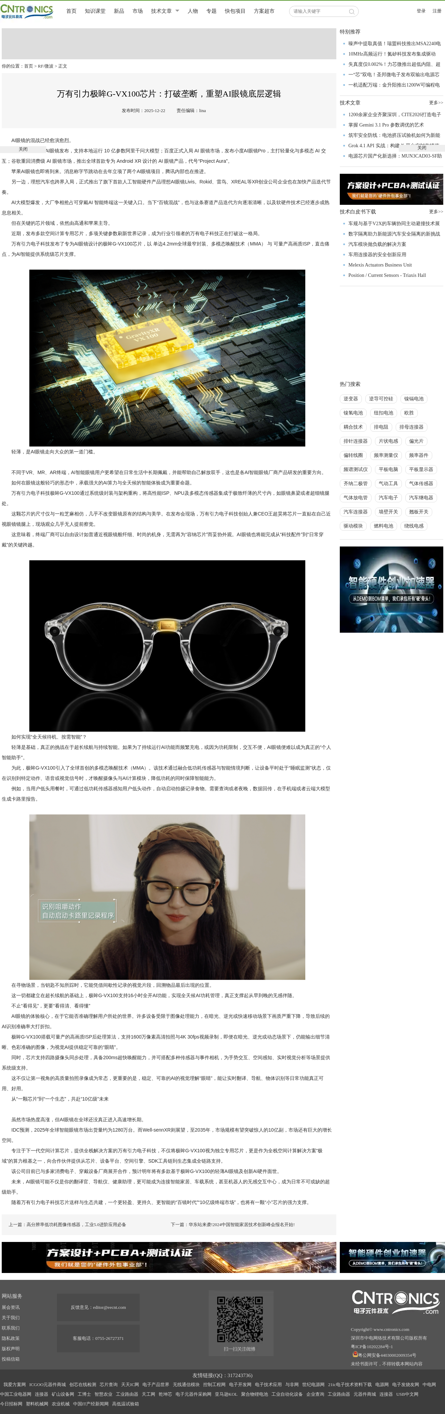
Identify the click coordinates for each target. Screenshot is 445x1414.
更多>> (436, 211)
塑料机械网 (37, 1403)
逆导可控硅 (381, 398)
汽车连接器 (356, 511)
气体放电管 (356, 497)
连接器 (41, 1394)
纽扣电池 (383, 412)
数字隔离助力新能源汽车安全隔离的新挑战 (394, 234)
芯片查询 (109, 1384)
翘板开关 (418, 511)
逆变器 (351, 398)
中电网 (429, 1384)
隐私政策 (11, 1338)
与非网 (292, 1384)
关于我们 (11, 1317)
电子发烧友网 (405, 1384)
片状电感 (388, 441)
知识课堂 (95, 11)
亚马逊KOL (226, 1394)
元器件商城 (365, 1394)
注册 (437, 10)
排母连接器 (411, 427)
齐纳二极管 (356, 483)
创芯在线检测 (82, 1384)
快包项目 (235, 11)
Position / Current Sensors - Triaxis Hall (387, 275)
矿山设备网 (63, 1394)
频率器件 (418, 455)
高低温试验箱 (125, 1403)
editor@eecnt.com (109, 1307)
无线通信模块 (186, 1384)
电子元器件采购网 (193, 1394)
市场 (137, 11)
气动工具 (388, 483)
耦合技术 (353, 427)
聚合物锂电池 (254, 1394)
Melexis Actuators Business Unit (380, 265)
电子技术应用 (268, 1384)
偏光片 (416, 441)
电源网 (382, 1384)
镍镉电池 (414, 398)
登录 (421, 10)
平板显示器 (421, 469)
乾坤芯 (165, 1394)
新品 (119, 11)
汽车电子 (388, 497)
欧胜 (409, 412)
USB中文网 (407, 1394)
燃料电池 (383, 526)
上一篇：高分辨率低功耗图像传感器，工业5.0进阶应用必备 (67, 1224)
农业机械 (61, 1403)
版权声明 (11, 1348)
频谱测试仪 (356, 469)
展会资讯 (11, 1307)
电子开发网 (240, 1384)
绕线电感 (414, 526)
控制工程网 (214, 1384)
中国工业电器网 (15, 1394)
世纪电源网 (313, 1384)
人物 (193, 11)
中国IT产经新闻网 (91, 1403)
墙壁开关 (388, 511)
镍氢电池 (353, 412)
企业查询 (315, 1394)
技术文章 (161, 11)
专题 (211, 11)
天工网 (148, 1394)
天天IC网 (130, 1384)
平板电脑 (388, 469)
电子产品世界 (155, 1384)
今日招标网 (11, 1403)
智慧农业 (103, 1394)
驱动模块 (353, 526)
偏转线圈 (353, 455)
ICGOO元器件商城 (47, 1384)
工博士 (84, 1394)
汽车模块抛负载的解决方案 (377, 244)
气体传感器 (421, 483)
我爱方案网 (14, 1384)
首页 (71, 11)
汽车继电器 (421, 497)
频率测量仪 (386, 455)
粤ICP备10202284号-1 (372, 1346)
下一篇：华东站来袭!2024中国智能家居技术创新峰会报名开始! (233, 1224)
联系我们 (11, 1328)
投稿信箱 (11, 1359)
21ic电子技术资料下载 (350, 1384)
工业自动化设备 (287, 1394)
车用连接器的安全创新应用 (377, 254)
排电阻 (381, 427)
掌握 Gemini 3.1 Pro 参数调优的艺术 (386, 125)
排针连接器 (356, 441)
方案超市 (264, 11)
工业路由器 (127, 1394)
